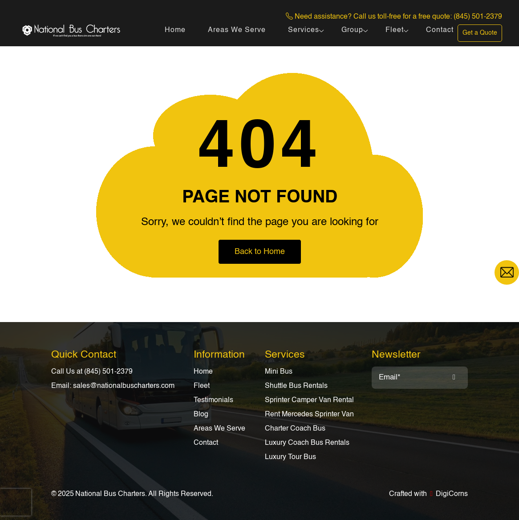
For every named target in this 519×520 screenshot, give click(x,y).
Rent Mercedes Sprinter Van (309, 414)
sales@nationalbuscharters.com (123, 386)
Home (175, 30)
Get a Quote (479, 33)
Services (303, 30)
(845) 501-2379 (478, 16)
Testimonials (213, 400)
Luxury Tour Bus (290, 457)
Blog (201, 414)
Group (352, 30)
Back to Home (260, 252)
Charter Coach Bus (295, 428)
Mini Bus (278, 371)
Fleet (394, 30)
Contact (440, 30)
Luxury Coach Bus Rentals (307, 443)
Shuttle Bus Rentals (296, 386)
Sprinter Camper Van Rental (309, 400)
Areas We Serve (237, 30)
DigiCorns (452, 494)
